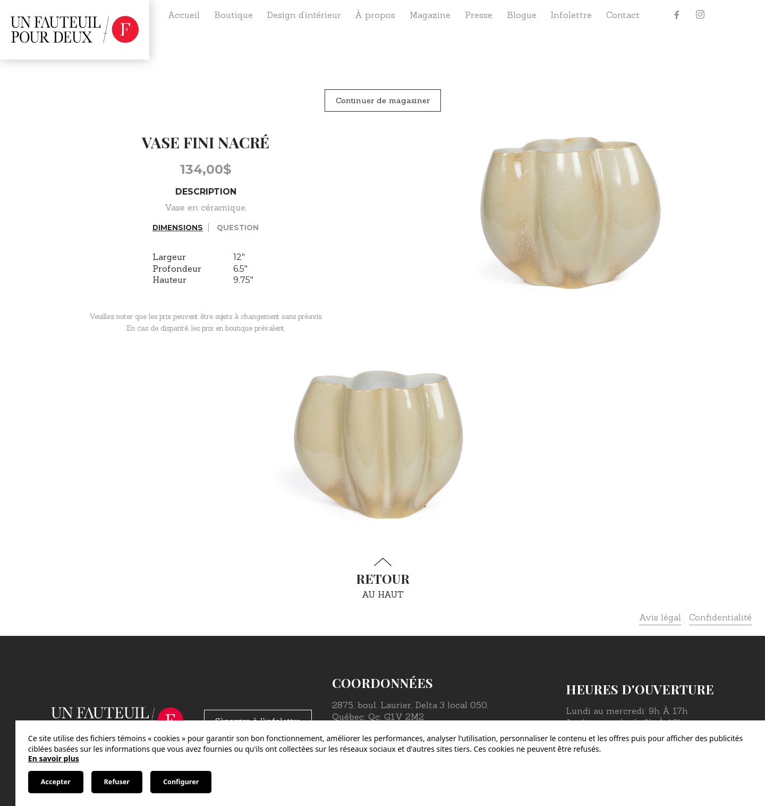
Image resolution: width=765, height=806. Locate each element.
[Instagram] (700, 15)
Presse (478, 15)
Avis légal (660, 617)
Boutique (233, 15)
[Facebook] (676, 15)
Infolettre (571, 15)
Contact (623, 15)
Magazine (430, 15)
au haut (382, 579)
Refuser (117, 781)
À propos (375, 15)
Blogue (522, 15)
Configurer (181, 781)
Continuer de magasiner (383, 100)
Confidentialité (720, 617)
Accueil (184, 15)
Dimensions (177, 227)
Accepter (56, 781)
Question (238, 227)
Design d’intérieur (304, 15)
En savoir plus (53, 758)
